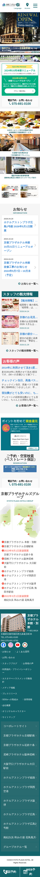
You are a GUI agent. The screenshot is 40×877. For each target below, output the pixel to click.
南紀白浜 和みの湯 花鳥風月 (20, 837)
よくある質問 (22, 651)
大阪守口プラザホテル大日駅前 (20, 766)
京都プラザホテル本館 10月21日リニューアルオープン (19, 245)
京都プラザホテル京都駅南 (17, 546)
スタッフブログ (9, 663)
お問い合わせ (8, 657)
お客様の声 (28, 663)
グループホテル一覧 (20, 846)
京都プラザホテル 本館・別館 (19, 542)
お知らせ (6, 651)
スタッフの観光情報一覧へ (22, 350)
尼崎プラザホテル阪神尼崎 (17, 558)
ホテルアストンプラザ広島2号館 (20, 825)
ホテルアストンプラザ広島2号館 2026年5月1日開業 (19, 225)
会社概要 (6, 705)
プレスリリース (9, 693)
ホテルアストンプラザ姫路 (18, 571)
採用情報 (28, 699)
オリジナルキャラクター (14, 711)
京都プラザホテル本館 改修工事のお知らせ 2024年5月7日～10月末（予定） (19, 267)
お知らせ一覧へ (28, 283)
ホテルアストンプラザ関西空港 (20, 789)
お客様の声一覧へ (27, 405)
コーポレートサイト (20, 726)
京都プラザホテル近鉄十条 (20, 745)
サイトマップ (8, 717)
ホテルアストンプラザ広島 (20, 814)
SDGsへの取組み (10, 699)
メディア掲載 (8, 688)
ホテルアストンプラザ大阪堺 (19, 583)
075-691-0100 (20, 103)
